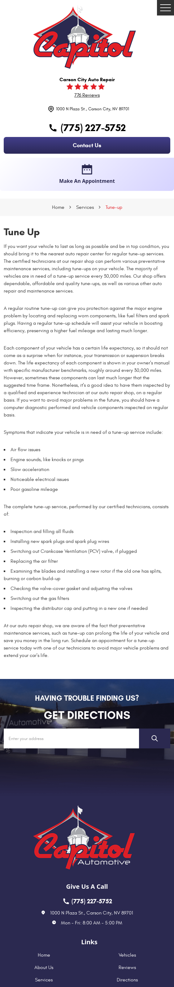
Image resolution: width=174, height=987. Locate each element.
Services (85, 207)
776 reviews (87, 95)
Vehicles (127, 955)
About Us (43, 967)
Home (58, 207)
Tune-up (114, 207)
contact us (87, 145)
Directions (127, 980)
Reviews (127, 967)
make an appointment (87, 174)
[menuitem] (45, 955)
